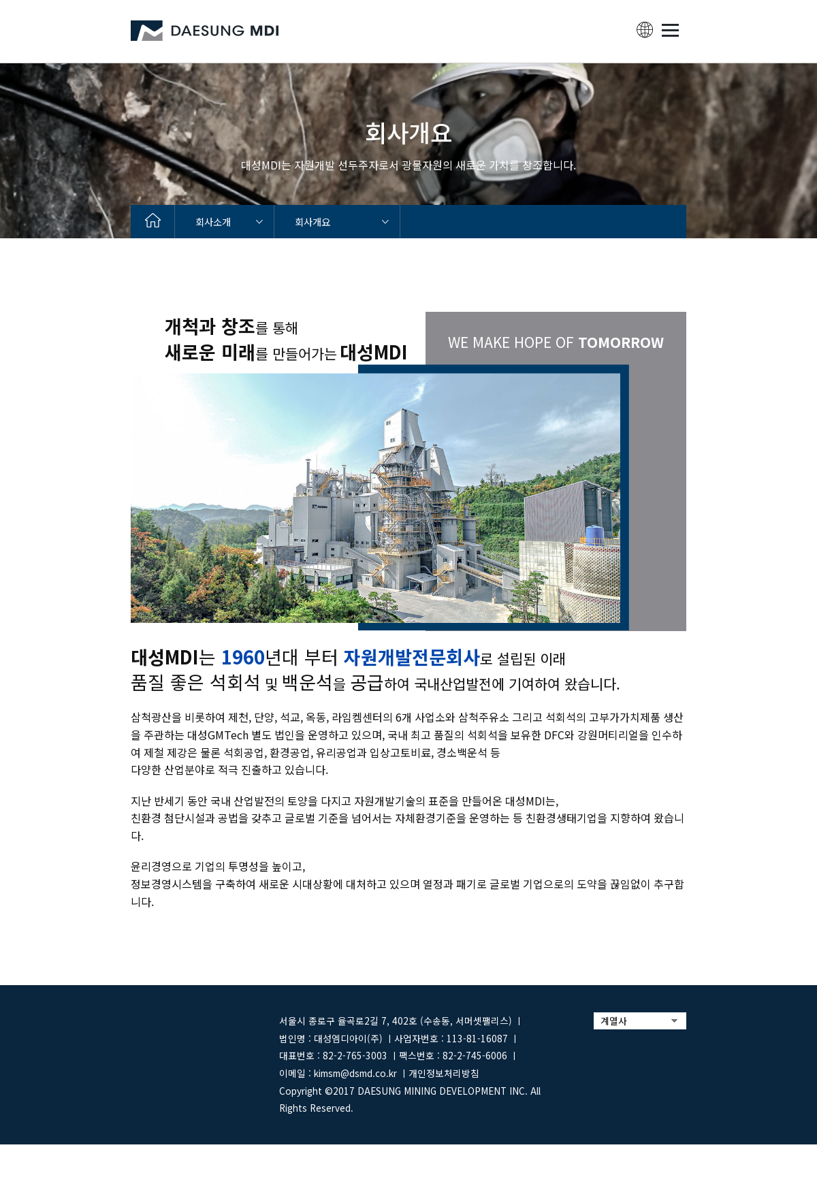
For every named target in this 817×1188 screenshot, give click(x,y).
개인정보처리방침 (443, 1073)
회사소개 (213, 221)
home (153, 222)
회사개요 (312, 221)
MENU (670, 30)
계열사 (613, 1020)
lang (645, 30)
